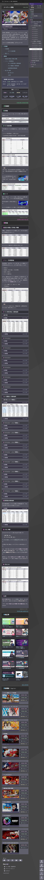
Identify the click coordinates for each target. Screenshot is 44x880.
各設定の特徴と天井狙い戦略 (11, 58)
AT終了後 (33, 27)
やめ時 (9, 75)
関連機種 (41, 870)
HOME (41, 862)
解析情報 (32, 7)
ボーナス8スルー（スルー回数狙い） (37, 58)
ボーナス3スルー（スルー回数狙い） (37, 49)
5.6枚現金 (6, 334)
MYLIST (41, 874)
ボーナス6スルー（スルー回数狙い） (37, 54)
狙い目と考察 (8, 70)
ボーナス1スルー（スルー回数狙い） (37, 45)
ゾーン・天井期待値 (9, 61)
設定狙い (32, 5)
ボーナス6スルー (35, 39)
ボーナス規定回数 (11, 51)
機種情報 (32, 9)
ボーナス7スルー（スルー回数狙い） (37, 56)
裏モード (7, 53)
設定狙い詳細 (24, 695)
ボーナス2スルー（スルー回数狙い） (37, 47)
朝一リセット (24, 713)
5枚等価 (5, 317)
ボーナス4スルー (35, 35)
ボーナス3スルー (35, 33)
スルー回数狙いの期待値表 (13, 65)
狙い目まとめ (10, 72)
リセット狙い (39, 5)
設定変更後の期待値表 (12, 68)
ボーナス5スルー (35, 37)
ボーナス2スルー (35, 31)
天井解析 (6, 46)
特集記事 (41, 866)
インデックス (39, 7)
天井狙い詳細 (24, 697)
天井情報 (7, 48)
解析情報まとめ (24, 700)
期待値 (5, 56)
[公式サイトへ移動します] (7, 26)
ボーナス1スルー (35, 29)
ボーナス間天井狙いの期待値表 (14, 63)
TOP (41, 878)
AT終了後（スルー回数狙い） (37, 43)
